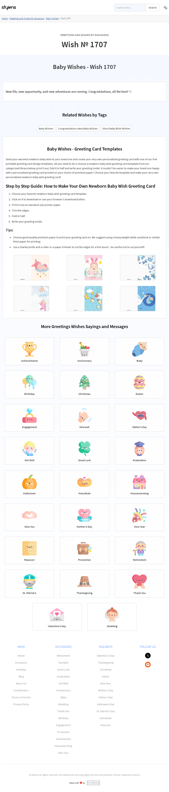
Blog (21, 676)
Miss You (63, 753)
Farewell (63, 662)
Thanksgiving (105, 662)
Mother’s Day (105, 690)
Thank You (63, 711)
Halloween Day (105, 704)
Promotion (63, 732)
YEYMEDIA (93, 782)
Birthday (63, 718)
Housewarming (63, 746)
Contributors (21, 690)
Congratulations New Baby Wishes (78, 128)
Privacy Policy (21, 704)
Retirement (63, 655)
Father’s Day (106, 697)
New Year (105, 683)
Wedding (63, 704)
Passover (105, 725)
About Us (21, 683)
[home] (9, 7)
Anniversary (63, 690)
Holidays (21, 669)
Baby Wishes (52, 18)
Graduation (63, 676)
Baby (63, 697)
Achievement (63, 739)
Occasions (21, 662)
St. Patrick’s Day (105, 711)
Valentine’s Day (105, 655)
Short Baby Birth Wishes (116, 128)
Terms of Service (21, 697)
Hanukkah (106, 718)
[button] (165, 7)
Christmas (106, 669)
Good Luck (63, 669)
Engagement (63, 725)
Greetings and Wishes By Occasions (27, 18)
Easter (105, 676)
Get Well (63, 683)
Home (5, 18)
